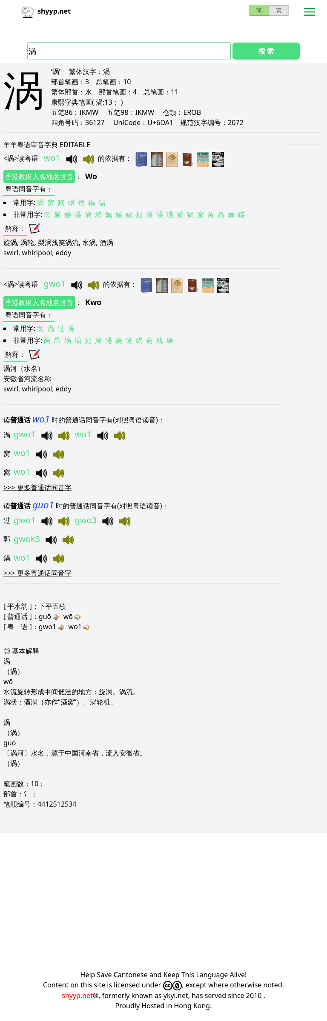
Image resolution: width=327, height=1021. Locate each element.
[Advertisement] (163, 895)
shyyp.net (77, 995)
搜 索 (266, 51)
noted (273, 985)
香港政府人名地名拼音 (39, 176)
